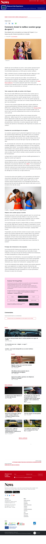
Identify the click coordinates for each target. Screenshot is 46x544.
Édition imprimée (32, 0)
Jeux (25, 515)
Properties (26, 506)
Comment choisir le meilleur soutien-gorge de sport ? (18, 16)
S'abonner (40, 478)
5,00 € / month (23, 300)
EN (38, 0)
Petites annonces (27, 504)
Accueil (6, 16)
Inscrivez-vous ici (41, 8)
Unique (12, 296)
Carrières (25, 509)
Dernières (25, 505)
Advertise (25, 514)
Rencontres (26, 518)
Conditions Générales (28, 481)
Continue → (34, 304)
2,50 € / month (12, 300)
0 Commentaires (14, 36)
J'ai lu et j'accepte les (24, 481)
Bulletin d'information (28, 508)
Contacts (25, 511)
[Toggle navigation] (44, 3)
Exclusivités (26, 517)
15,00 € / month (33, 300)
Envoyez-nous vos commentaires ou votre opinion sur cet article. (20, 318)
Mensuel (23, 296)
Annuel (33, 296)
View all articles (23, 441)
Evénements (26, 520)
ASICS (28, 163)
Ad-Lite (42, 0)
